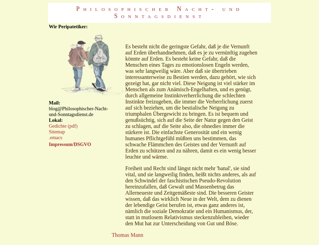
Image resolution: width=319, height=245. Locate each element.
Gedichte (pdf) (63, 126)
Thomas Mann (127, 235)
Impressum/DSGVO (70, 144)
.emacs (55, 137)
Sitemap (57, 131)
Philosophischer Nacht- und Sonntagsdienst (159, 12)
